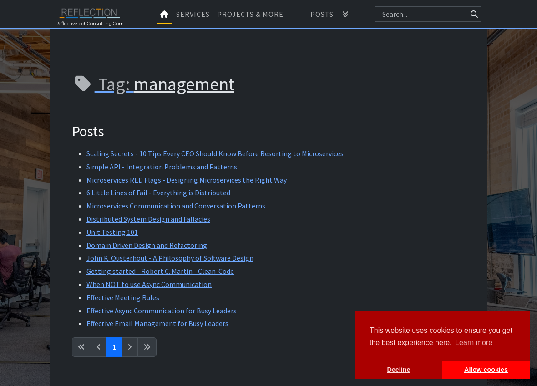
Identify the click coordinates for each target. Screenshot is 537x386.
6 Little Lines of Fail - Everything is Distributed (158, 192)
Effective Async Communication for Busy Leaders (161, 310)
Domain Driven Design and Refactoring (146, 245)
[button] (346, 14)
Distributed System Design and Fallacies (148, 218)
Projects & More (250, 14)
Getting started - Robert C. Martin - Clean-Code (160, 271)
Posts (322, 14)
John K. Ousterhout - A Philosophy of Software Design (169, 257)
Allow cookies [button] (486, 369)
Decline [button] (398, 369)
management (184, 84)
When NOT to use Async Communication (149, 284)
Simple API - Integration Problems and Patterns (161, 166)
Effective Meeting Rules (122, 297)
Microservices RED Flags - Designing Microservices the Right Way (186, 179)
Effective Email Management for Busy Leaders (157, 323)
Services (193, 14)
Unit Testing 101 (112, 232)
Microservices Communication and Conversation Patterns (175, 205)
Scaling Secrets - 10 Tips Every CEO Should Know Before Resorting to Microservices (215, 153)
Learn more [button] (473, 342)
